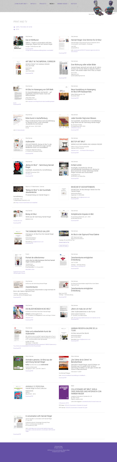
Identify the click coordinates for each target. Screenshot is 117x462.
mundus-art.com (17, 220)
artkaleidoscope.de (76, 127)
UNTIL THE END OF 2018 (24, 27)
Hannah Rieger (62, 3)
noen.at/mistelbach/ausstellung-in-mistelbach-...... (74, 375)
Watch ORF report (63, 245)
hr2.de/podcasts (20, 130)
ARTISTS (33, 3)
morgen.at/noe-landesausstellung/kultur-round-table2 (39, 50)
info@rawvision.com (84, 197)
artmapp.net (29, 173)
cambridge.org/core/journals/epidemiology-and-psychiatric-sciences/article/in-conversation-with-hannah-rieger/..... (40, 430)
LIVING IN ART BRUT (21, 3)
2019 (17, 29)
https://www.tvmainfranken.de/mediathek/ (27, 202)
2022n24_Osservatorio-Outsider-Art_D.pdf (76, 407)
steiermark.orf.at (64, 242)
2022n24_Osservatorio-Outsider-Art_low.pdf (76, 405)
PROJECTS (42, 3)
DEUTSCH (74, 3)
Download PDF (29, 48)
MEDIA (52, 3)
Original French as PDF (19, 271)
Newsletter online (30, 269)
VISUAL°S (63, 451)
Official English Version (19, 273)
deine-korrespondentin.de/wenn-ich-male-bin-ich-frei (87, 317)
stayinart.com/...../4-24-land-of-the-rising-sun (82, 150)
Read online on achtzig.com (78, 266)
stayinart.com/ (29, 317)
